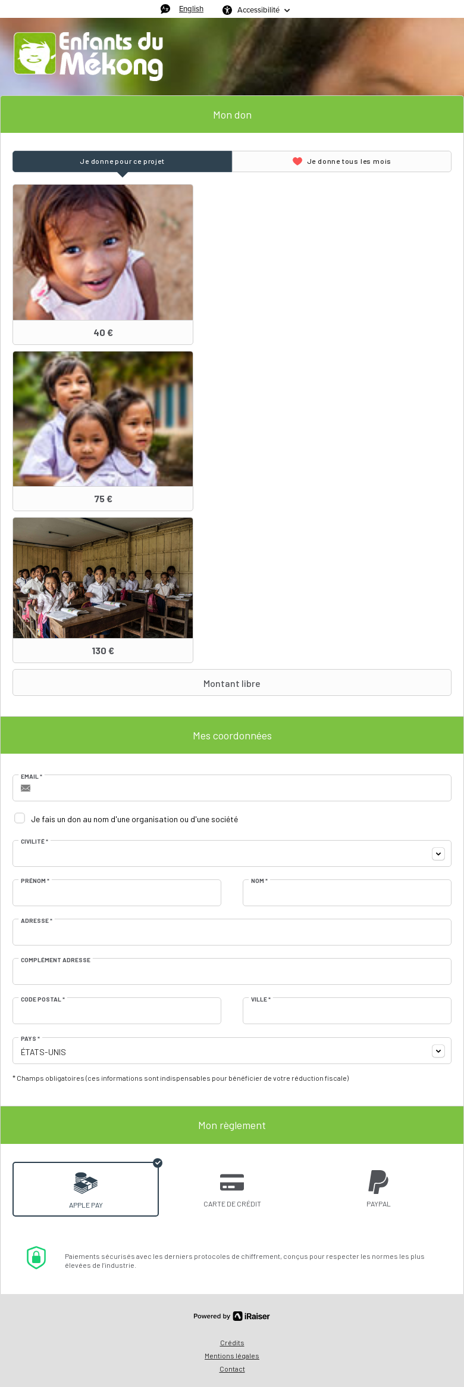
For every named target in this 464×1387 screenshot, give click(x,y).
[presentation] (122, 161)
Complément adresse (55, 959)
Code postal (43, 999)
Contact (232, 1368)
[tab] (122, 161)
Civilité (34, 841)
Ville (261, 999)
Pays (30, 1038)
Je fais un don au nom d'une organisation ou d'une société (134, 819)
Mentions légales (232, 1355)
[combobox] (232, 853)
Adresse (36, 920)
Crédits (232, 1342)
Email (31, 776)
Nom (259, 880)
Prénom (35, 880)
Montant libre (138, 683)
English (191, 8)
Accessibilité (258, 9)
